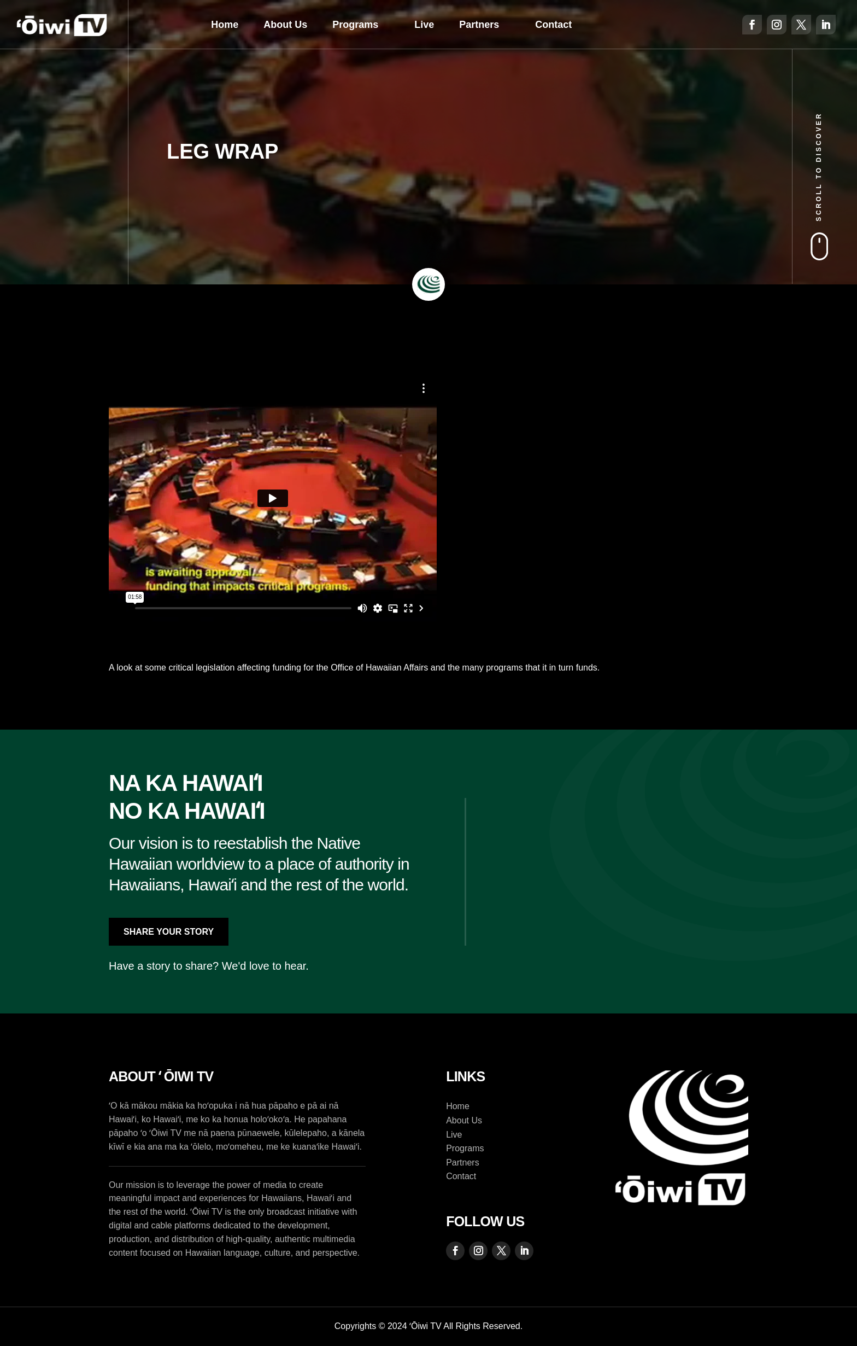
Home (224, 24)
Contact (553, 24)
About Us (285, 24)
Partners (479, 24)
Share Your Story (169, 931)
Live (424, 24)
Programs (355, 24)
